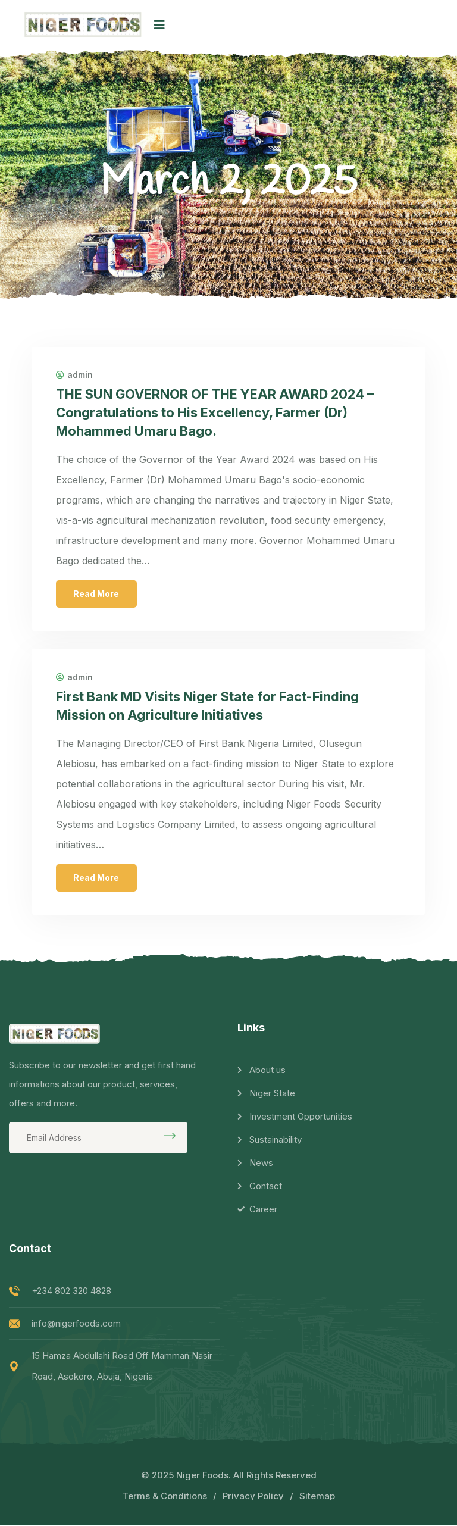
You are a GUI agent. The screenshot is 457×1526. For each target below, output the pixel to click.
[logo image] (82, 24)
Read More (97, 594)
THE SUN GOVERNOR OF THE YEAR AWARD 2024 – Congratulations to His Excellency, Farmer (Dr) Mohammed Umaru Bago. (215, 412)
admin (74, 375)
